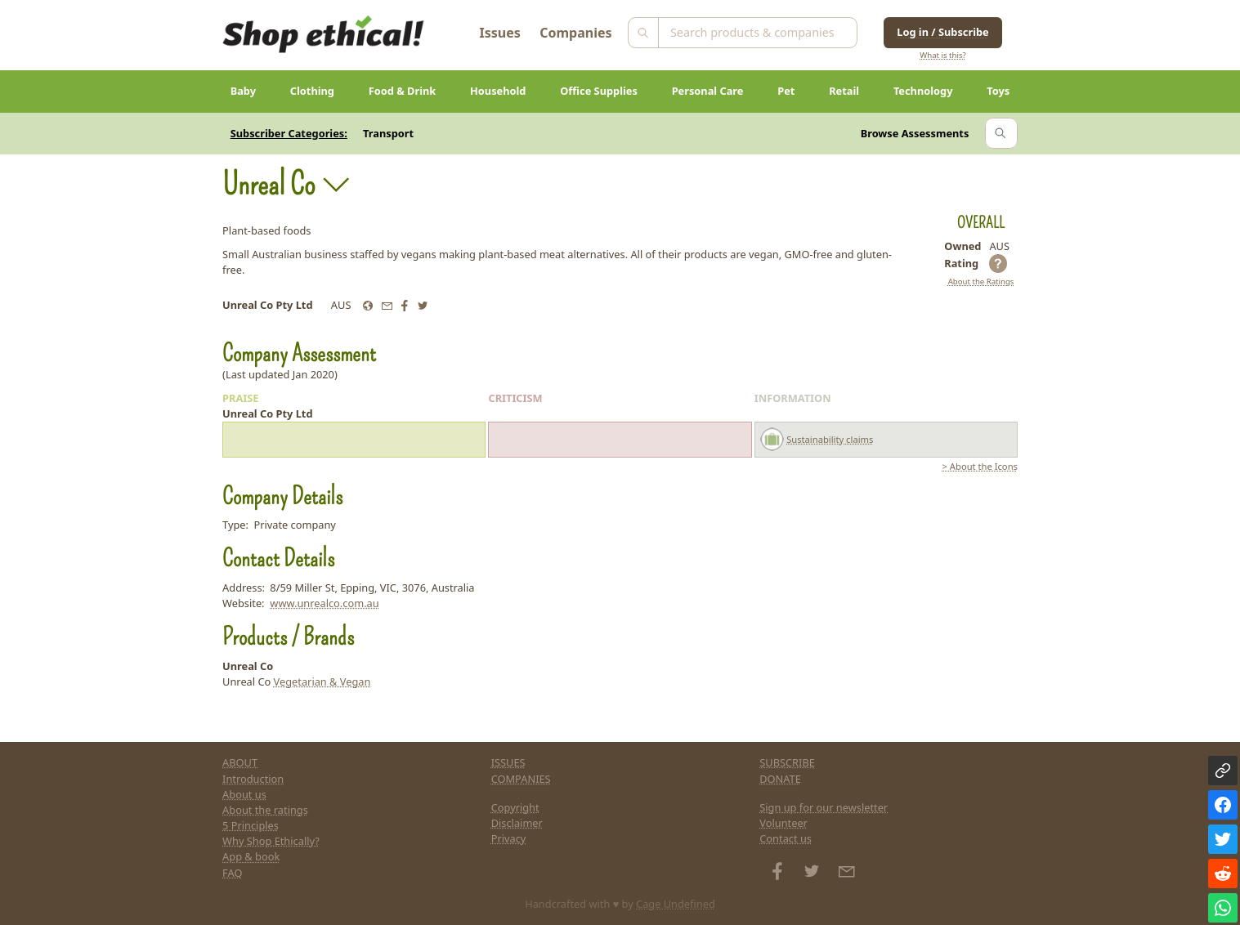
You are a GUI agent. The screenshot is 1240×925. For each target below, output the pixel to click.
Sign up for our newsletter (823, 807)
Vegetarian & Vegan (322, 681)
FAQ (232, 872)
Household (498, 90)
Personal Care (708, 90)
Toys (998, 90)
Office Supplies (599, 90)
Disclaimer (517, 823)
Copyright (515, 807)
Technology (923, 90)
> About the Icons (980, 466)
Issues (500, 33)
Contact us (785, 838)
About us (244, 794)
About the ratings (265, 809)
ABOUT (239, 762)
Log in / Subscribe (942, 32)
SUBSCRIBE (787, 762)
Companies (575, 33)
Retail (844, 90)
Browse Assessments (915, 133)
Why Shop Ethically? (271, 840)
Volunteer (783, 823)
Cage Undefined (675, 903)
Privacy (508, 838)
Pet (786, 90)
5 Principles (250, 825)
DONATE (780, 778)
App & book (251, 856)
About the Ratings (981, 281)
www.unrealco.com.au (324, 603)
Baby (243, 90)
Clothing (312, 90)
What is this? (942, 55)
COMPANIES (521, 778)
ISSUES (508, 762)
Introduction (253, 778)
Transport (388, 133)
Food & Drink (402, 90)
